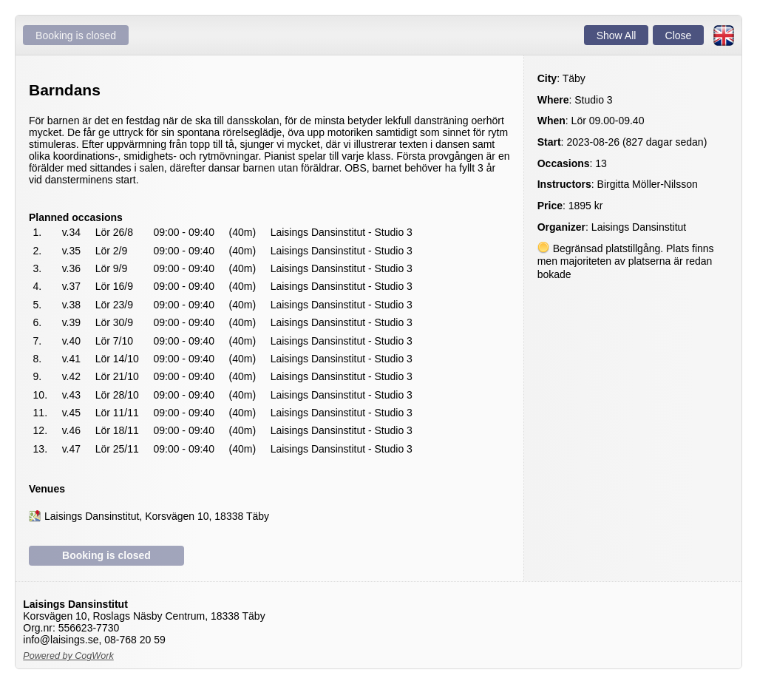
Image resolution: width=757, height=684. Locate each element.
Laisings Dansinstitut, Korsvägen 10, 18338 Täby (156, 516)
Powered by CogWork (68, 656)
